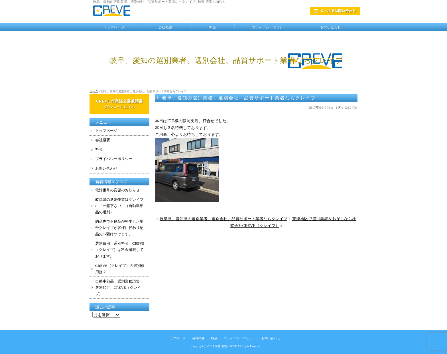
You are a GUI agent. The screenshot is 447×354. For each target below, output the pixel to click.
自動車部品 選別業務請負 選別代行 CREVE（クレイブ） (119, 287)
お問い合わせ (330, 27)
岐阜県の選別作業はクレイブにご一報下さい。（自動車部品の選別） (119, 205)
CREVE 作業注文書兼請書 (119, 104)
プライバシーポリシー (269, 27)
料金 (212, 27)
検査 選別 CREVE (226, 346)
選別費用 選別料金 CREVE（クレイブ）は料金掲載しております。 (120, 249)
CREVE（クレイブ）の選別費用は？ (120, 268)
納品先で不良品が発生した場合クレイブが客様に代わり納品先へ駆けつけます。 (119, 227)
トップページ (114, 27)
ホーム (94, 91)
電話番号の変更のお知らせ (117, 190)
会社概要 (165, 27)
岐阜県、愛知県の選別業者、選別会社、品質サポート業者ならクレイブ (223, 219)
